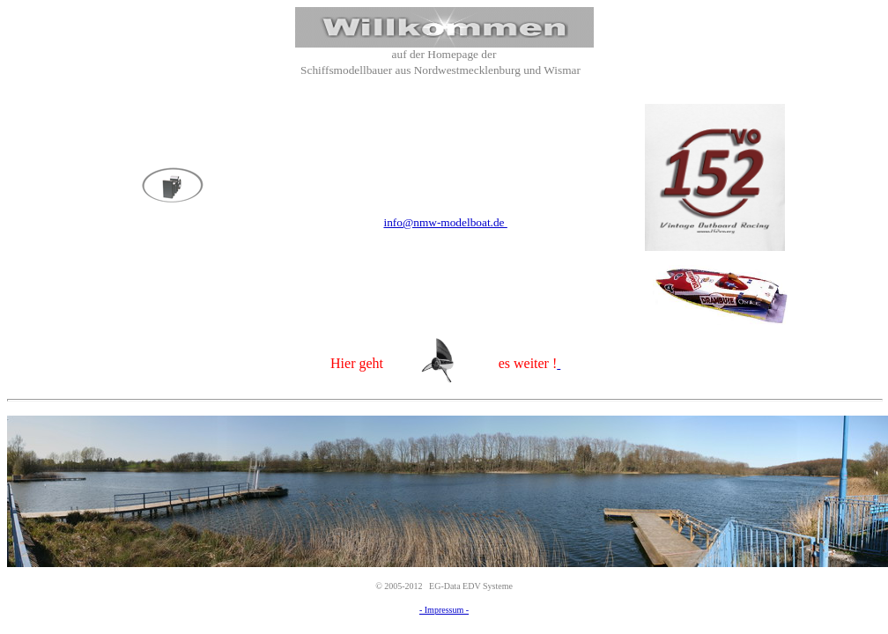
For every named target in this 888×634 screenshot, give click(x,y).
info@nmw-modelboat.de (445, 222)
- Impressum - (444, 610)
